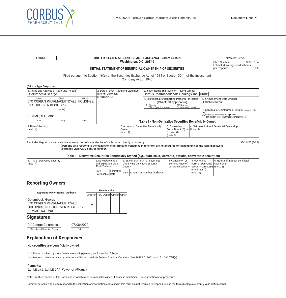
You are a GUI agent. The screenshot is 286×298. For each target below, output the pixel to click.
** (30, 228)
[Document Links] (244, 17)
